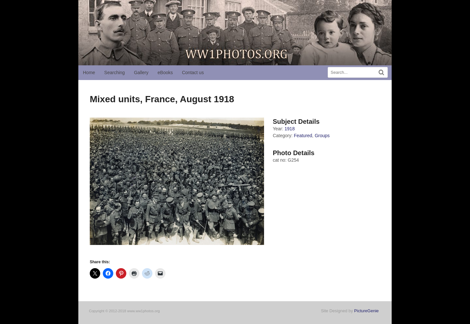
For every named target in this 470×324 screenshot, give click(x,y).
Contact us (193, 72)
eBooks (165, 72)
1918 (290, 128)
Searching (114, 72)
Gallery (141, 72)
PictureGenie (366, 310)
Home (89, 72)
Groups (322, 135)
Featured (303, 135)
